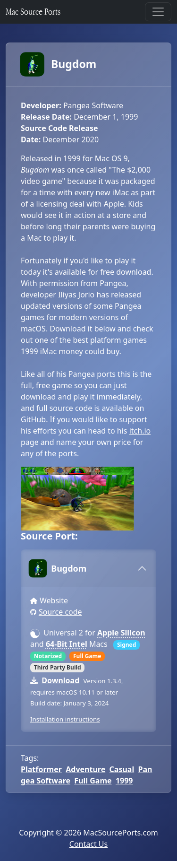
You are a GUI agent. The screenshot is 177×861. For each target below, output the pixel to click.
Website (54, 600)
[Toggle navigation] (158, 11)
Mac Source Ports (33, 11)
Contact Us (88, 844)
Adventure (85, 769)
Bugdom (58, 64)
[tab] (88, 568)
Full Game (92, 780)
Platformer (41, 769)
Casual (122, 769)
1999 (124, 780)
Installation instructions (65, 719)
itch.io (140, 431)
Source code (60, 612)
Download (60, 680)
